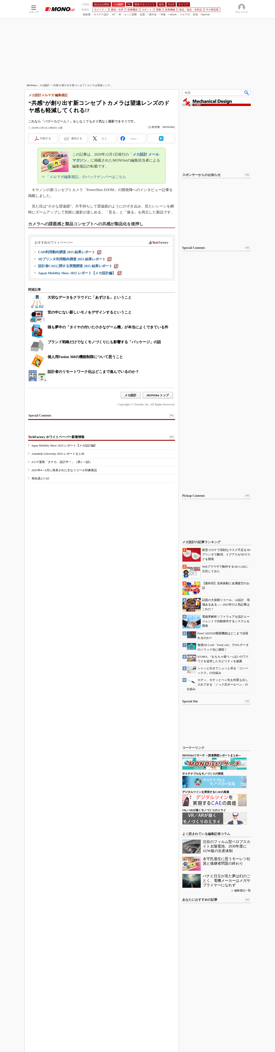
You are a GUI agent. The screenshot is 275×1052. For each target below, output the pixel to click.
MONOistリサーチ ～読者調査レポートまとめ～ (211, 755)
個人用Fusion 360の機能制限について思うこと (85, 357)
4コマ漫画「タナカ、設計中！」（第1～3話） (62, 462)
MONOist (32, 85)
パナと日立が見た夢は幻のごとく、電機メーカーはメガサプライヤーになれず (226, 880)
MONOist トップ (158, 395)
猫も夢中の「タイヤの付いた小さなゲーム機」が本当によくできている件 (108, 327)
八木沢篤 (154, 127)
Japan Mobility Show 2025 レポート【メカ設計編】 (64, 445)
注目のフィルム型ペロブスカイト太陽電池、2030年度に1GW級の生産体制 (226, 846)
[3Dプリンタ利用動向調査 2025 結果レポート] (75, 259)
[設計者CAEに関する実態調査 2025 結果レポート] (78, 266)
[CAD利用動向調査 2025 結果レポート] (69, 252)
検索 (246, 92)
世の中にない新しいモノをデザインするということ (90, 312)
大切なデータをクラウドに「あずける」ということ (90, 297)
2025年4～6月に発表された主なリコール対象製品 (64, 470)
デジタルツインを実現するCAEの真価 (205, 792)
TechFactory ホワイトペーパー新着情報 (56, 437)
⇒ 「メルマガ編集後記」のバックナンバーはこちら (83, 177)
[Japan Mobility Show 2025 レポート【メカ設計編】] (80, 273)
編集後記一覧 (242, 890)
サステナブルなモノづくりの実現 (202, 773)
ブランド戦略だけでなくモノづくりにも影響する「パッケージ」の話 (104, 342)
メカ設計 (44, 85)
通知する (76, 138)
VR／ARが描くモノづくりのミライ (204, 810)
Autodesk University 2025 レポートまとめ (58, 453)
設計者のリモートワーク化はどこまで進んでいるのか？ (93, 372)
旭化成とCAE (40, 478)
